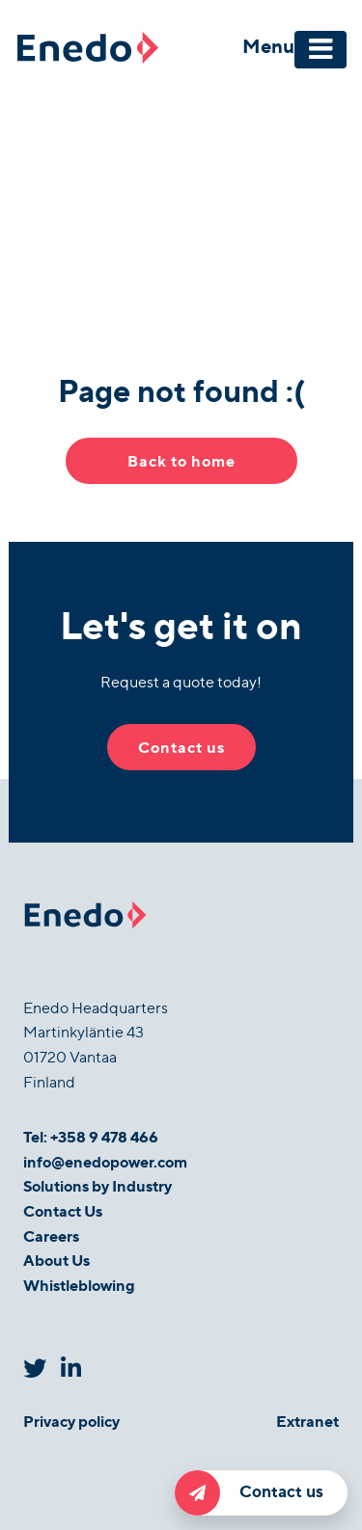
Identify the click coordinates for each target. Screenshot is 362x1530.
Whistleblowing (79, 1285)
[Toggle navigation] (320, 49)
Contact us (249, 1493)
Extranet (307, 1420)
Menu (268, 45)
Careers (51, 1235)
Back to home (181, 460)
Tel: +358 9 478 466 (90, 1136)
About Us (56, 1259)
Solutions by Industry (97, 1185)
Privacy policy (71, 1420)
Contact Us (62, 1210)
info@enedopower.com (105, 1161)
